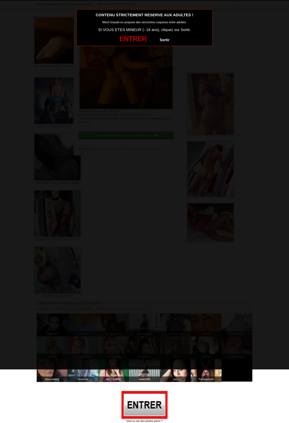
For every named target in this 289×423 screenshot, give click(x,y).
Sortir (164, 40)
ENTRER (133, 39)
